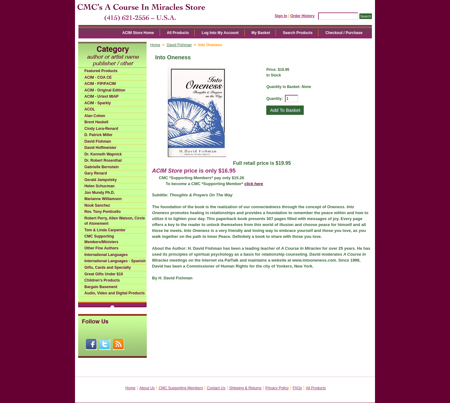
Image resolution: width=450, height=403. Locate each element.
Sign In (281, 16)
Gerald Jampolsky (100, 180)
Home (155, 45)
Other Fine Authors (101, 248)
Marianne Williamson (103, 199)
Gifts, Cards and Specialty (107, 267)
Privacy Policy (277, 388)
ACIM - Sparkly (97, 103)
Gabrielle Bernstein (101, 167)
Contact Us (216, 388)
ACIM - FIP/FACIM (100, 83)
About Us (147, 388)
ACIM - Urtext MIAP (101, 96)
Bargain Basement (100, 287)
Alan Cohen (94, 116)
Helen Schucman (99, 186)
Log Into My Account (220, 33)
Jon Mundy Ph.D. (99, 192)
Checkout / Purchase (343, 33)
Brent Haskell (96, 122)
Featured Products (101, 71)
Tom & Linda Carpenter (105, 230)
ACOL (89, 109)
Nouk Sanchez (97, 205)
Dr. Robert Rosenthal (103, 160)
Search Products (297, 33)
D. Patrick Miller (98, 135)
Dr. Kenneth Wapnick (103, 154)
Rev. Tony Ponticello (102, 211)
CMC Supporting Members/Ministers (101, 239)
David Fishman (97, 141)
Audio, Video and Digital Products (114, 293)
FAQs (297, 388)
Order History (302, 16)
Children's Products (102, 280)
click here (253, 183)
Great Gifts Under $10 (103, 274)
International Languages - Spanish (115, 261)
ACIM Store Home (138, 33)
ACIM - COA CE (98, 77)
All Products (178, 33)
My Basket (261, 33)
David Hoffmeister (100, 147)
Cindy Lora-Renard (101, 128)
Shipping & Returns (245, 388)
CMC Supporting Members (180, 388)
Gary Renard (95, 173)
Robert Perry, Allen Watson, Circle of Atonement (114, 221)
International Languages (106, 255)
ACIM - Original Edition (104, 90)
